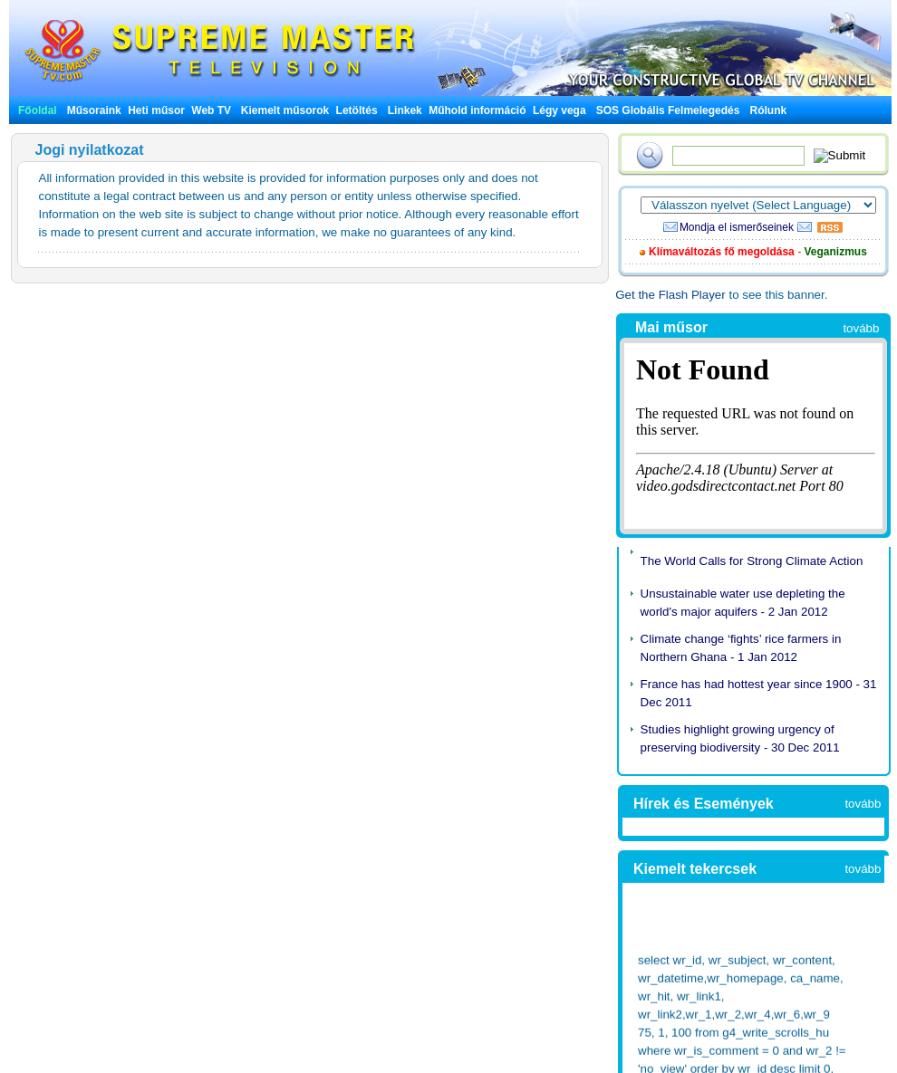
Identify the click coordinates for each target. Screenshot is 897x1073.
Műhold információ (477, 110)
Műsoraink (94, 110)
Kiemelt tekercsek (695, 869)
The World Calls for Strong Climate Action (752, 561)
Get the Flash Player (670, 295)
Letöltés (357, 110)
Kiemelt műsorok (285, 110)
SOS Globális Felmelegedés (668, 110)
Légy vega (559, 110)
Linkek (405, 110)
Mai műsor (671, 327)
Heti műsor (156, 110)
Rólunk (768, 110)
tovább (861, 328)
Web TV (212, 110)
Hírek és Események (703, 803)
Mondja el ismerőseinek (737, 227)
